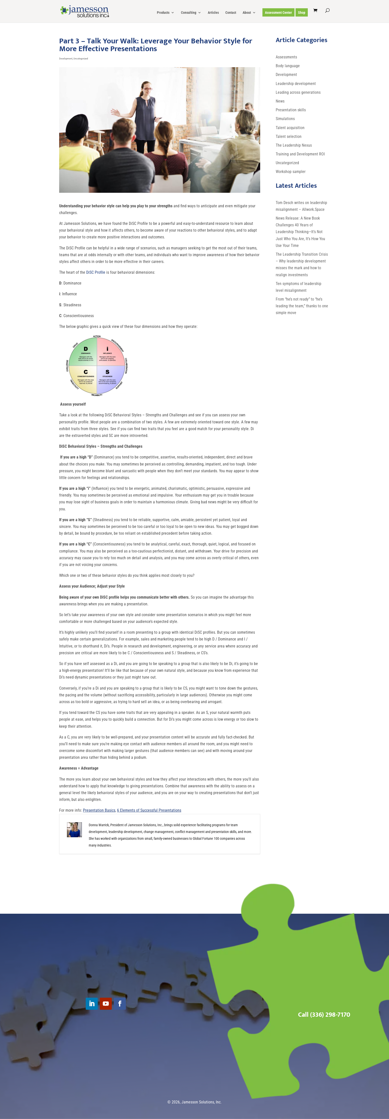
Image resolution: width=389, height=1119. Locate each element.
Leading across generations (298, 92)
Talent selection (289, 136)
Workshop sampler (291, 171)
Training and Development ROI (300, 154)
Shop (301, 13)
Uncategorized (80, 58)
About (247, 13)
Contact (230, 13)
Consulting (188, 13)
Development (65, 58)
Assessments (286, 57)
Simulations (285, 118)
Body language (288, 65)
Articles (213, 13)
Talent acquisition (290, 127)
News (280, 101)
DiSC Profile (95, 272)
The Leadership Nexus (294, 145)
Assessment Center (278, 13)
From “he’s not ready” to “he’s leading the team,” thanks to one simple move (302, 306)
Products (163, 13)
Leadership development (296, 83)
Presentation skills (291, 110)
